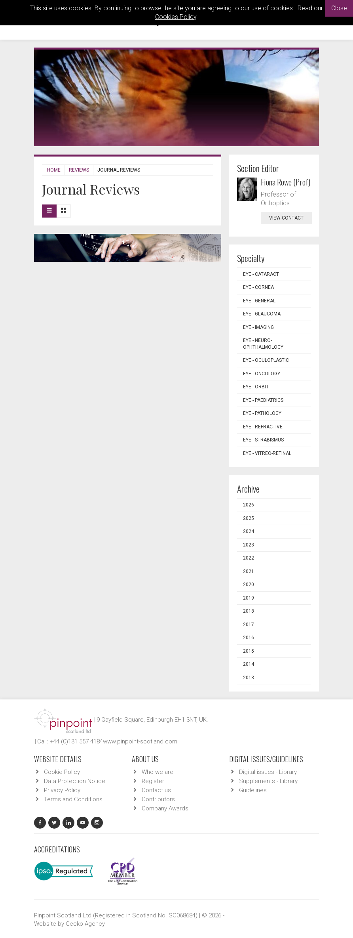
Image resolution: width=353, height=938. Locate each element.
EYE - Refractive (263, 427)
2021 (248, 571)
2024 (248, 531)
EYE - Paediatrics (263, 400)
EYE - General (259, 301)
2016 (248, 637)
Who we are (157, 772)
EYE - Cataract (261, 274)
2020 (248, 584)
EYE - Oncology (261, 373)
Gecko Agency (85, 923)
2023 (248, 545)
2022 (248, 558)
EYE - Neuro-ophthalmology (263, 344)
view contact (286, 218)
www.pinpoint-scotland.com (140, 741)
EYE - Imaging (258, 327)
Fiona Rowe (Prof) (285, 182)
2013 (248, 677)
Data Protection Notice (74, 781)
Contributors (158, 799)
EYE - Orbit (256, 387)
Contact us (156, 790)
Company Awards (165, 808)
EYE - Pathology (262, 413)
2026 (248, 505)
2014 (248, 664)
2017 (248, 624)
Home (54, 170)
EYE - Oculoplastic (266, 360)
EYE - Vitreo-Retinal (267, 453)
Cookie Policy (62, 772)
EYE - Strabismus (263, 440)
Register (153, 781)
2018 (248, 611)
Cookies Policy (175, 17)
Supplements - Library (268, 781)
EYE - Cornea (258, 287)
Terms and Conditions (73, 799)
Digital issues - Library (268, 772)
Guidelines (253, 790)
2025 (248, 518)
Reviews (79, 170)
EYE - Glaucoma (262, 314)
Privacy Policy (62, 790)
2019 (248, 598)
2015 (248, 651)
